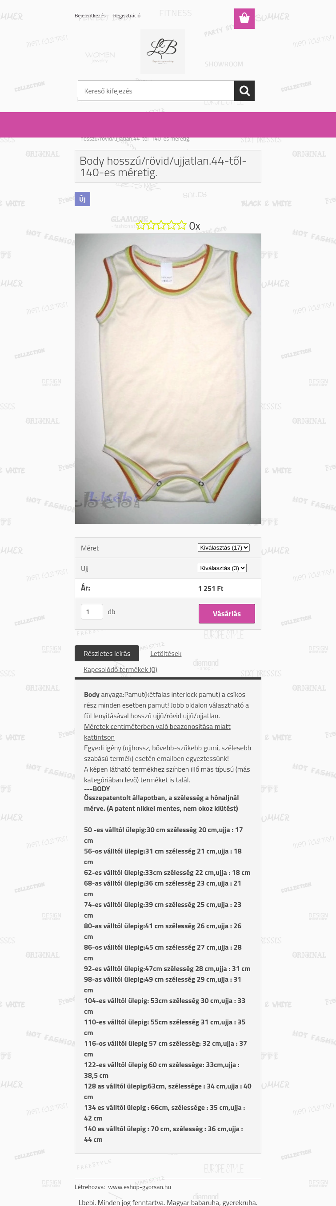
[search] (244, 91)
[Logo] (162, 51)
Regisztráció (126, 15)
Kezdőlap (91, 132)
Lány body (162, 132)
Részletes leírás (107, 653)
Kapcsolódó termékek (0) (120, 669)
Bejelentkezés (90, 15)
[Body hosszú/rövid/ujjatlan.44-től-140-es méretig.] (168, 237)
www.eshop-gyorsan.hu (139, 1186)
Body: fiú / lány (126, 132)
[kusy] (92, 611)
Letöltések (165, 653)
